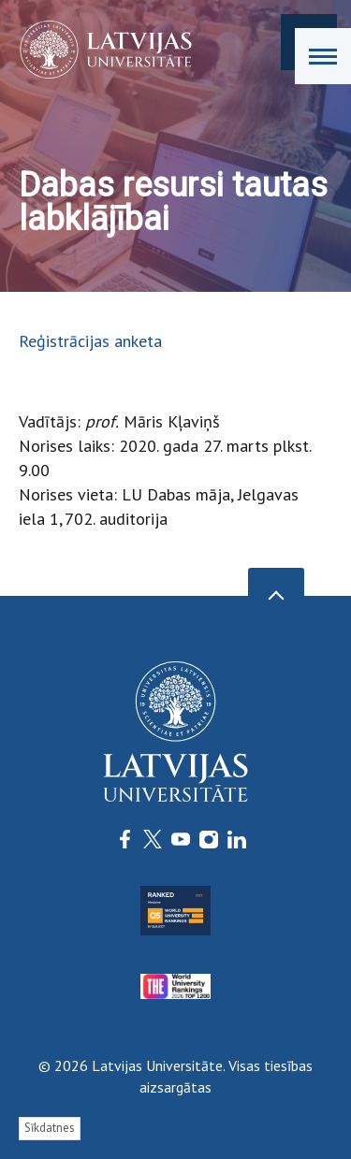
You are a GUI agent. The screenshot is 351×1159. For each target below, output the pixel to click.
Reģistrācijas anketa (90, 341)
